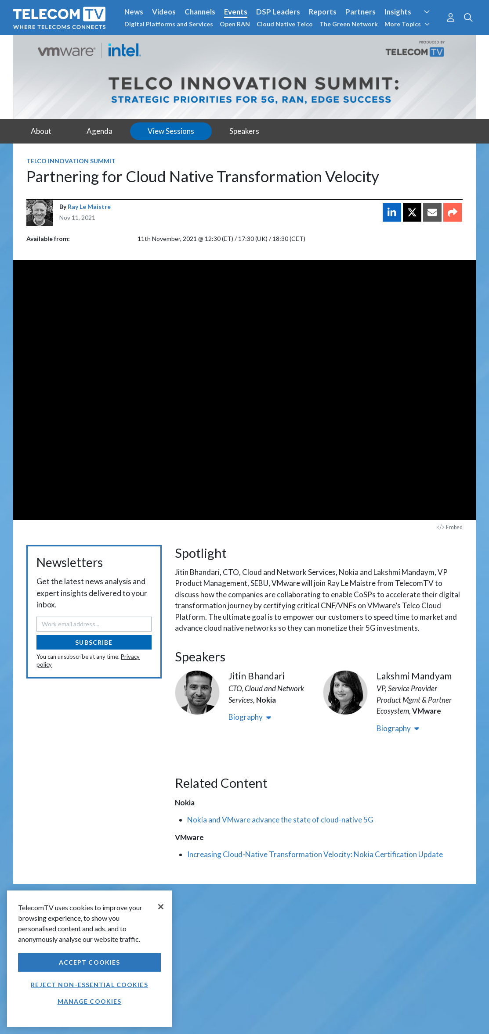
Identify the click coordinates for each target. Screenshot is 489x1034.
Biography (249, 717)
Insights (397, 11)
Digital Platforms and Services (168, 24)
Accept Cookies (89, 962)
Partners (360, 11)
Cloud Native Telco (285, 24)
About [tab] (41, 131)
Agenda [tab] (99, 131)
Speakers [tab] (244, 131)
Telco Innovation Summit (71, 161)
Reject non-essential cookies (89, 984)
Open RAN (235, 24)
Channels (200, 11)
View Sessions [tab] (171, 131)
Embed (450, 527)
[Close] (160, 906)
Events (235, 11)
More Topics (407, 24)
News (133, 11)
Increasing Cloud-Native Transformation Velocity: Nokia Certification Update (315, 854)
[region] (89, 958)
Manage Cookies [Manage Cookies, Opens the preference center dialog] (90, 1001)
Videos (164, 11)
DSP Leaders (278, 11)
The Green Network (348, 24)
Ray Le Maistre (89, 206)
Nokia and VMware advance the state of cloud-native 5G (280, 819)
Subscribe (93, 642)
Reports (323, 11)
